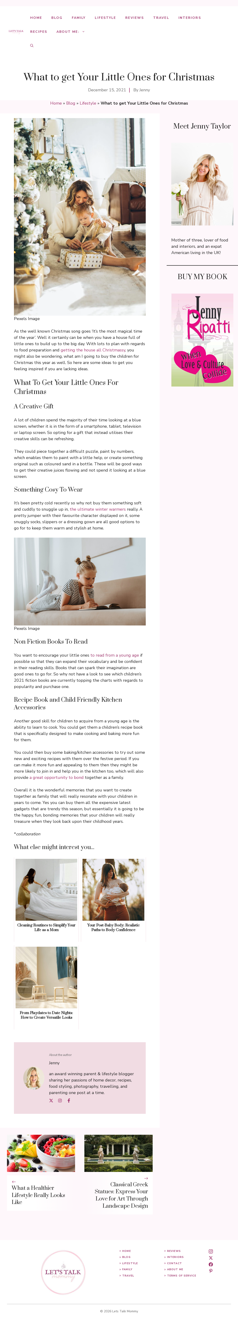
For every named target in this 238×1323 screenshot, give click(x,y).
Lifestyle (105, 18)
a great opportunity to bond (57, 777)
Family (79, 18)
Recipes (38, 32)
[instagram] (211, 1251)
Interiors (189, 18)
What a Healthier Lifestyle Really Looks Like (38, 1195)
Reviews (134, 18)
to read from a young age (114, 655)
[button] (32, 46)
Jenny (144, 90)
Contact (174, 1263)
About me (175, 1269)
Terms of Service (181, 1275)
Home (36, 18)
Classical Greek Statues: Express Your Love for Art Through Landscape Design (121, 1195)
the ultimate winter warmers (98, 509)
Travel (161, 18)
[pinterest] (211, 1271)
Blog (56, 18)
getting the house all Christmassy (93, 350)
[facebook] (211, 1264)
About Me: (73, 32)
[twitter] (211, 1258)
